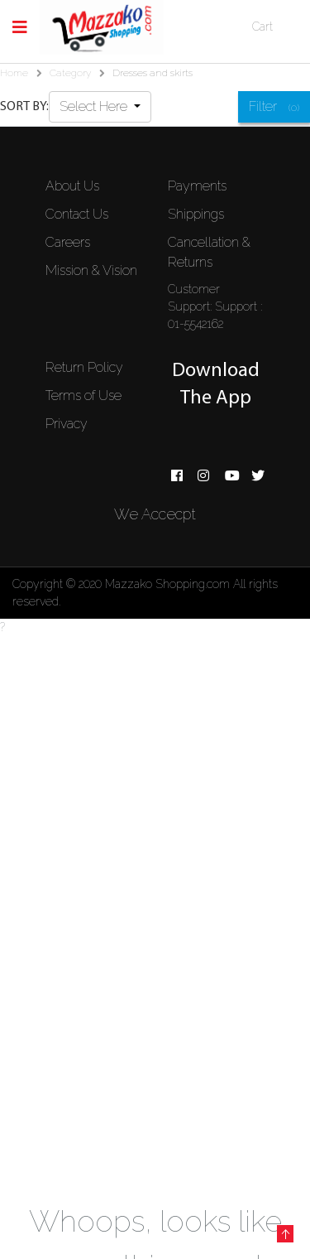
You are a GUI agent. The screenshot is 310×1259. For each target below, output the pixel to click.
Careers (67, 242)
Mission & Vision (91, 270)
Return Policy (84, 367)
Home (14, 73)
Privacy (66, 424)
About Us (72, 186)
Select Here (95, 106)
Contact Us (76, 214)
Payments (197, 186)
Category (70, 73)
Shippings (196, 214)
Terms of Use (83, 395)
